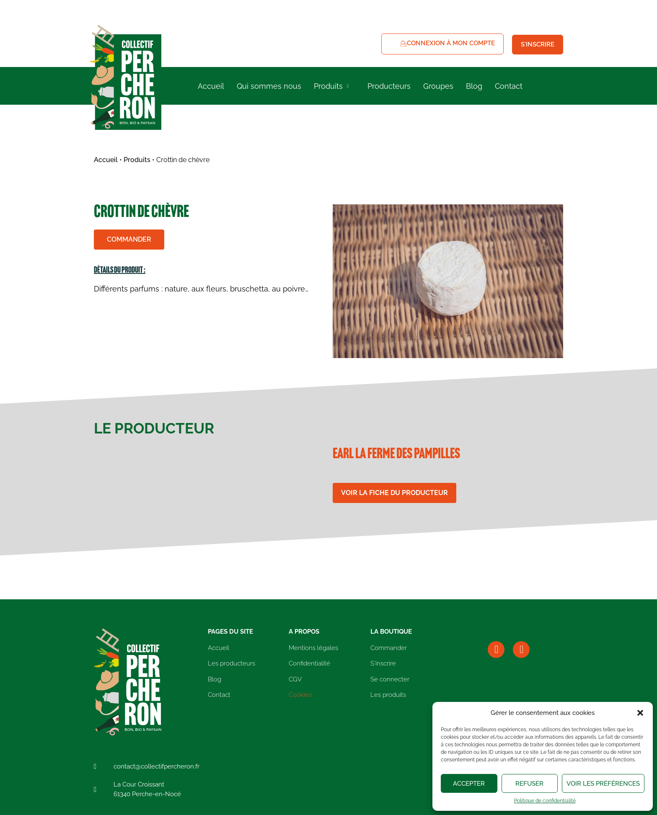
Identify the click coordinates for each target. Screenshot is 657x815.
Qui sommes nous (269, 86)
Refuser (529, 783)
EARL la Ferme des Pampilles (396, 454)
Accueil (211, 86)
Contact (508, 86)
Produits (332, 86)
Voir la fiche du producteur (394, 493)
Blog (474, 86)
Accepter (469, 783)
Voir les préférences (603, 783)
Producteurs (389, 86)
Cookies (300, 695)
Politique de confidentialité (545, 801)
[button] (640, 713)
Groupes (438, 86)
